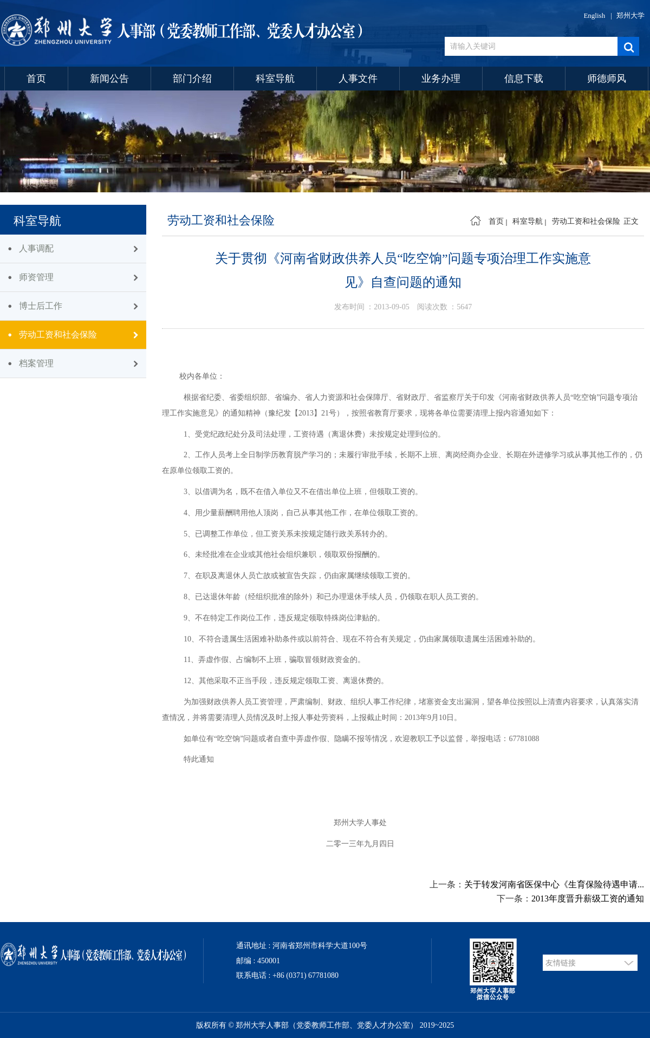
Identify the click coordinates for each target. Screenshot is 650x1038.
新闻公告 (109, 78)
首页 (36, 78)
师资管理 (36, 277)
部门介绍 (192, 78)
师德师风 (606, 78)
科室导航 (275, 78)
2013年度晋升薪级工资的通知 (587, 898)
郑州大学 (630, 15)
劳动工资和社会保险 (58, 334)
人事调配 (36, 248)
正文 (631, 221)
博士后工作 (40, 305)
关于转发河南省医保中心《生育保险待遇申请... (554, 884)
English (594, 15)
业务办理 (440, 78)
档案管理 (36, 363)
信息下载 (523, 78)
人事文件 (358, 78)
